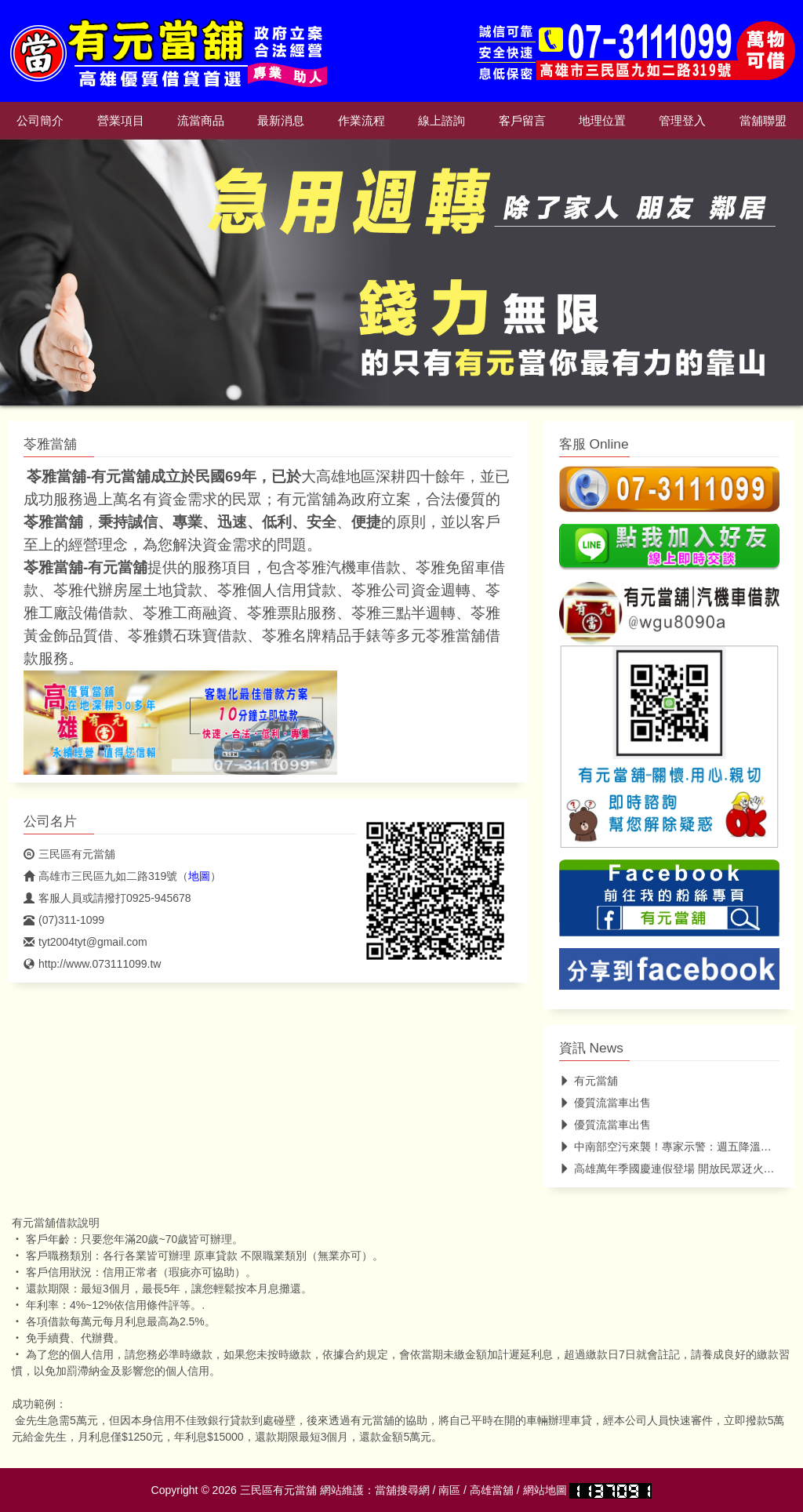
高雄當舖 (492, 1490)
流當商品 (200, 120)
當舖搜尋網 (402, 1490)
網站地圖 (545, 1490)
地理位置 (602, 120)
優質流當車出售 (605, 1102)
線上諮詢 (441, 120)
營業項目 (120, 120)
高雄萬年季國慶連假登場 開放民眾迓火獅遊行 (678, 1168)
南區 (449, 1490)
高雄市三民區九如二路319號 (100, 876)
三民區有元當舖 (69, 854)
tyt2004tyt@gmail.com (85, 942)
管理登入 (682, 120)
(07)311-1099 (64, 920)
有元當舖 (588, 1080)
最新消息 (280, 120)
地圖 (199, 876)
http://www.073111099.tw (92, 964)
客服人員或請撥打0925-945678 (107, 898)
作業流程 (361, 120)
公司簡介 (40, 120)
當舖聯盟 (763, 120)
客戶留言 (522, 120)
